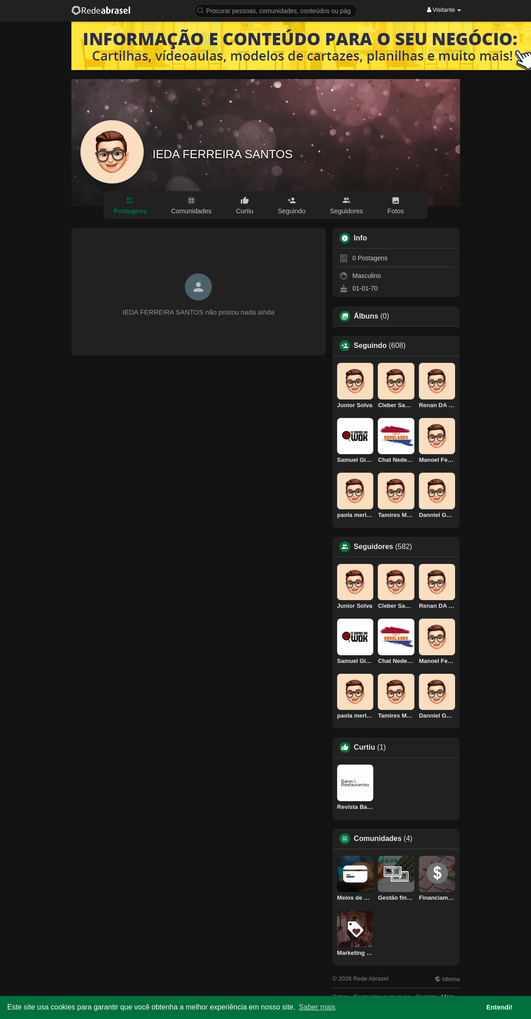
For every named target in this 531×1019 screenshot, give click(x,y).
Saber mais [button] (317, 1007)
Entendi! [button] (499, 1007)
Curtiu (364, 747)
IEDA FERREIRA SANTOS (223, 154)
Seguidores (373, 546)
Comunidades (378, 838)
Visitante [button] (444, 9)
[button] (275, 10)
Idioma (447, 979)
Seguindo (370, 345)
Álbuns (366, 316)
